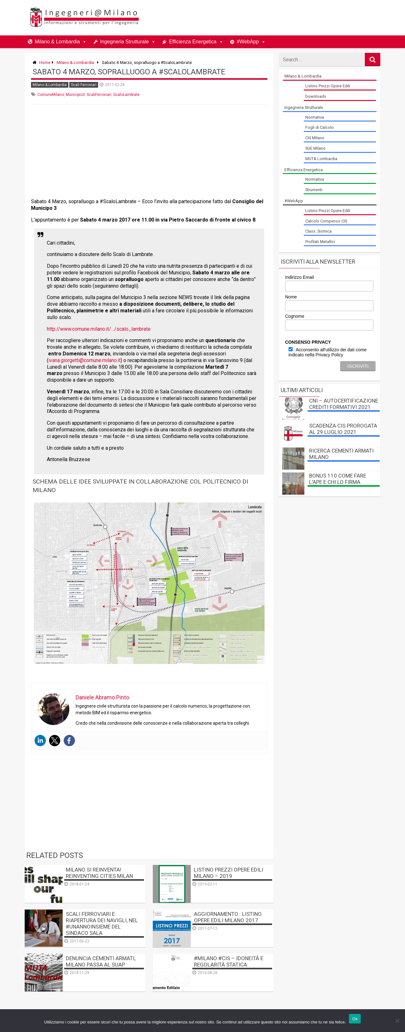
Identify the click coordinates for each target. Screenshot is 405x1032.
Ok (355, 1018)
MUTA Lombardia (321, 158)
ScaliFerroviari (99, 94)
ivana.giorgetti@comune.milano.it (84, 360)
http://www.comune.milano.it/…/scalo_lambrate (99, 329)
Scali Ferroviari (84, 85)
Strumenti (313, 189)
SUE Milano (315, 148)
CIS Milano (314, 137)
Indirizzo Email (299, 277)
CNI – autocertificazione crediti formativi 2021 (343, 403)
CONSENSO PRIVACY (308, 342)
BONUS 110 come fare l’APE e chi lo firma (337, 478)
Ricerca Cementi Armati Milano (341, 453)
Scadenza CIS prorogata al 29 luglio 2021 (343, 428)
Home (44, 62)
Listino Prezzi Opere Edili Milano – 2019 (228, 872)
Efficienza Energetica (192, 41)
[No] (397, 1020)
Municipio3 (75, 94)
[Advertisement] (263, 17)
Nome (291, 296)
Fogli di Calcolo (319, 127)
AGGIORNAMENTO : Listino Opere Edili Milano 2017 (228, 917)
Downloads (315, 96)
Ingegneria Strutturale (124, 41)
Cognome (294, 316)
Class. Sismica (318, 231)
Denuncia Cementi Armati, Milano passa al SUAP (100, 961)
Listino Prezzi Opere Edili (327, 86)
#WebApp (248, 41)
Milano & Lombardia (57, 41)
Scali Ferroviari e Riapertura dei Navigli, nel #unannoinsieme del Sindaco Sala (102, 923)
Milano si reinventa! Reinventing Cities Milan (99, 872)
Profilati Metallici (320, 241)
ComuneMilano (50, 94)
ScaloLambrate (126, 94)
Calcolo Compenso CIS (326, 221)
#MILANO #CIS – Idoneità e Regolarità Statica (228, 961)
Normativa (314, 117)
